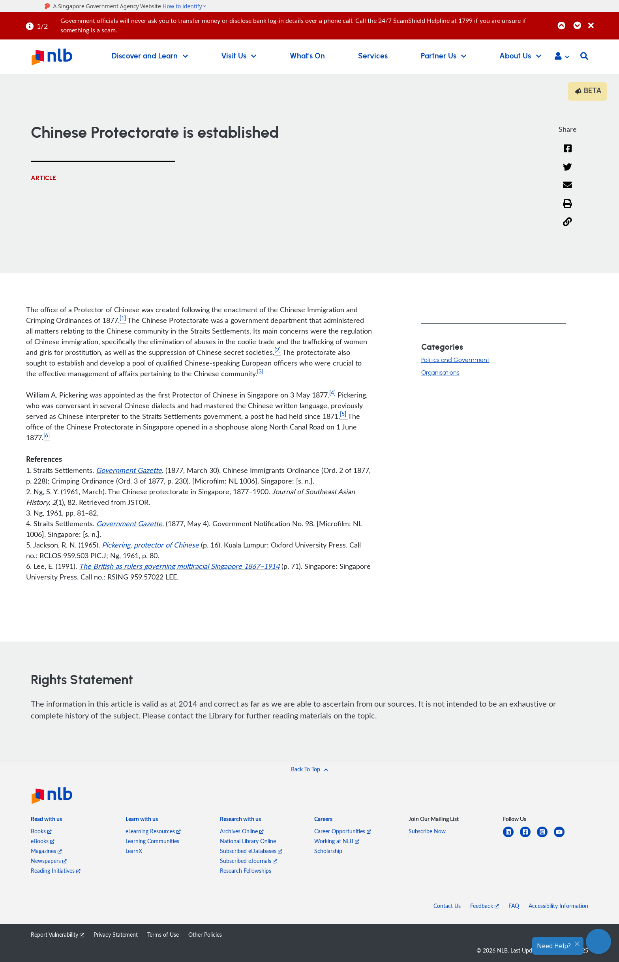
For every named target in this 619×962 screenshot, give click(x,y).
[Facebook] (567, 153)
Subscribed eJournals (248, 860)
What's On (307, 56)
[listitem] (46, 820)
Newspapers (49, 860)
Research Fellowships (245, 870)
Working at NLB (336, 841)
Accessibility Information (558, 905)
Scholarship (328, 851)
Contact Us (447, 905)
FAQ (513, 905)
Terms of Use (163, 934)
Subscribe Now (427, 831)
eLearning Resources (153, 831)
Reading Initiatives (56, 870)
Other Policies (205, 934)
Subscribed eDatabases (251, 851)
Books (41, 831)
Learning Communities (152, 841)
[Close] (602, 21)
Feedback (484, 905)
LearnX (134, 851)
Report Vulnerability (57, 934)
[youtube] (562, 837)
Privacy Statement (116, 934)
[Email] (567, 190)
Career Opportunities (342, 831)
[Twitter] (567, 172)
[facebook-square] (528, 837)
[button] (562, 57)
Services (373, 56)
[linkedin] (511, 837)
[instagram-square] (545, 837)
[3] (260, 371)
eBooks (42, 841)
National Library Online (248, 841)
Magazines (46, 851)
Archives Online (242, 831)
